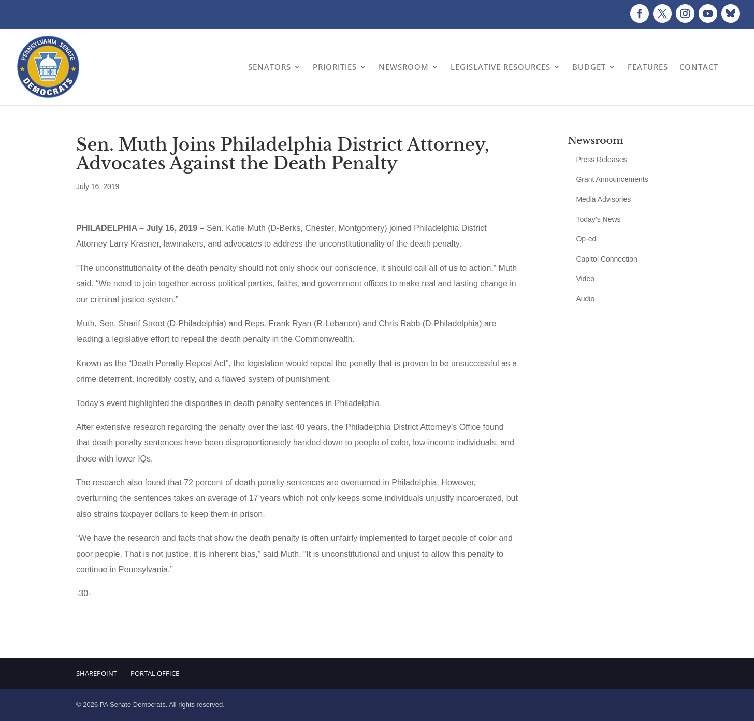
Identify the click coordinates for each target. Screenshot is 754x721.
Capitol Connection (606, 259)
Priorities (335, 67)
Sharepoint (96, 673)
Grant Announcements (612, 179)
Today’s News (598, 219)
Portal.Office (154, 673)
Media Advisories (603, 199)
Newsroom (404, 67)
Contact (698, 67)
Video (585, 279)
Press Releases (601, 159)
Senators (269, 67)
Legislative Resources (500, 67)
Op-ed (586, 239)
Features (648, 67)
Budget (589, 67)
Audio (585, 299)
